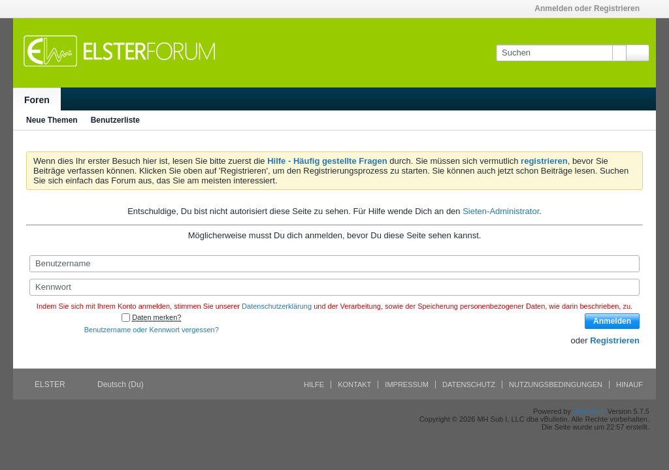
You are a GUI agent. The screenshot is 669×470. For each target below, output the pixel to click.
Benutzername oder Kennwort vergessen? (151, 330)
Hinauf (629, 384)
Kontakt (354, 384)
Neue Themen (52, 120)
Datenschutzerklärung (277, 306)
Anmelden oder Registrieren (591, 8)
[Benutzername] (334, 263)
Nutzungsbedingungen (555, 384)
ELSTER (54, 384)
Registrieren (615, 340)
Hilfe (314, 384)
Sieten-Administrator (501, 211)
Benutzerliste (115, 120)
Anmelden (612, 321)
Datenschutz (468, 384)
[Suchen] (561, 52)
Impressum (407, 384)
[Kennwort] (334, 287)
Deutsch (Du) (124, 384)
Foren (37, 100)
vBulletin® (589, 411)
